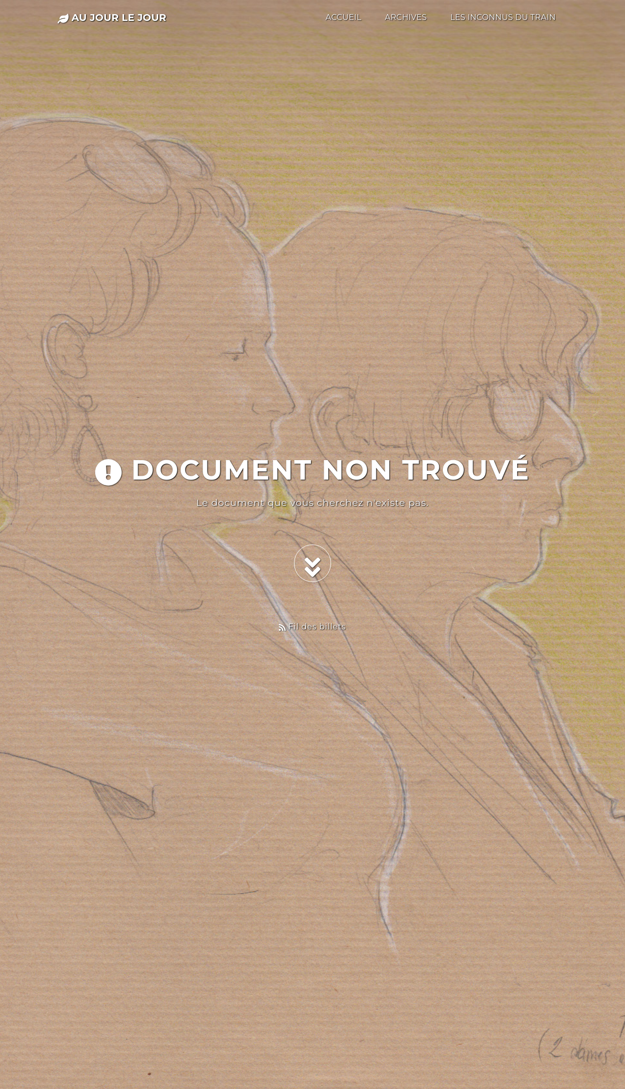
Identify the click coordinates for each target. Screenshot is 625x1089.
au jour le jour (112, 17)
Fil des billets (312, 626)
